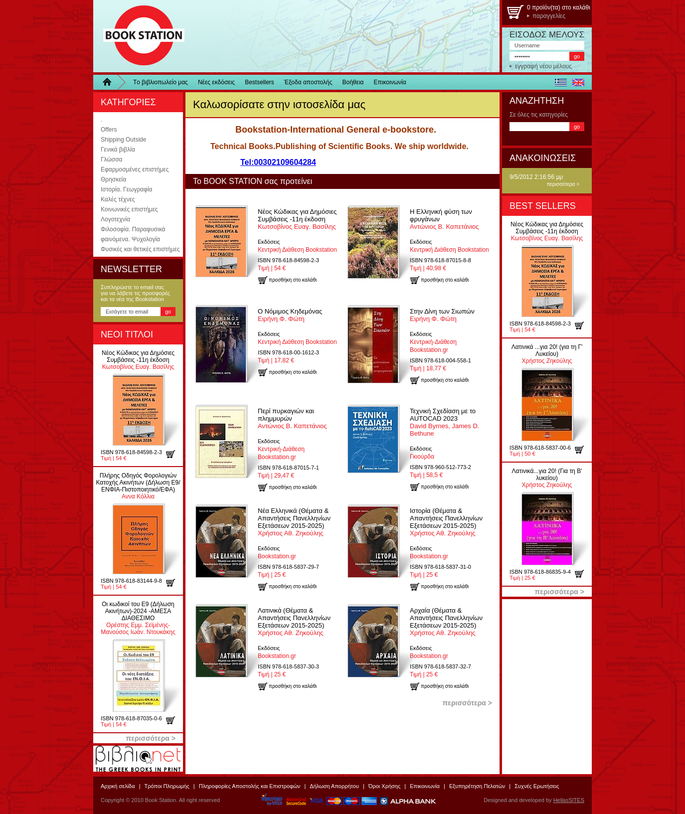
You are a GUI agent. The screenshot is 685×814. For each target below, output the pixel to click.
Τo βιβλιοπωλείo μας (160, 82)
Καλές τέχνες (118, 199)
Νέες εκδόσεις (216, 82)
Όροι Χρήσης (384, 786)
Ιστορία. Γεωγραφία (127, 189)
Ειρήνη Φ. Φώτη (290, 315)
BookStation (139, 36)
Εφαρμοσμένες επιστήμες (135, 169)
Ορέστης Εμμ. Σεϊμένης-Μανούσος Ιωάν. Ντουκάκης (138, 618)
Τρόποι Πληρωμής (167, 786)
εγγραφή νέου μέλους (543, 66)
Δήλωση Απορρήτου (334, 786)
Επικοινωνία (390, 82)
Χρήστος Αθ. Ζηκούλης (294, 522)
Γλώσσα (112, 159)
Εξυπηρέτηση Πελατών (477, 786)
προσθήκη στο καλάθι (174, 454)
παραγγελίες (548, 15)
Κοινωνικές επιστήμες (129, 209)
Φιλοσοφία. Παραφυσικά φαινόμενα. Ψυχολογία (133, 234)
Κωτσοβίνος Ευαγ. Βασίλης (138, 359)
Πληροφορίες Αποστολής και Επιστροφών (250, 786)
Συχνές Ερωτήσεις (536, 786)
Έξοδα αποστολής (308, 82)
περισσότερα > (562, 184)
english (578, 82)
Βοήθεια (353, 82)
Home (110, 82)
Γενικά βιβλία (118, 149)
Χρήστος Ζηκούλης (547, 353)
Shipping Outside (123, 139)
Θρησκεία (113, 179)
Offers (109, 129)
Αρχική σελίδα (118, 786)
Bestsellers (259, 82)
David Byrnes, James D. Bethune (444, 422)
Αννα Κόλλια (138, 486)
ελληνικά (560, 82)
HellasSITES (568, 800)
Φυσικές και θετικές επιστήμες (140, 249)
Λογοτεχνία (115, 219)
